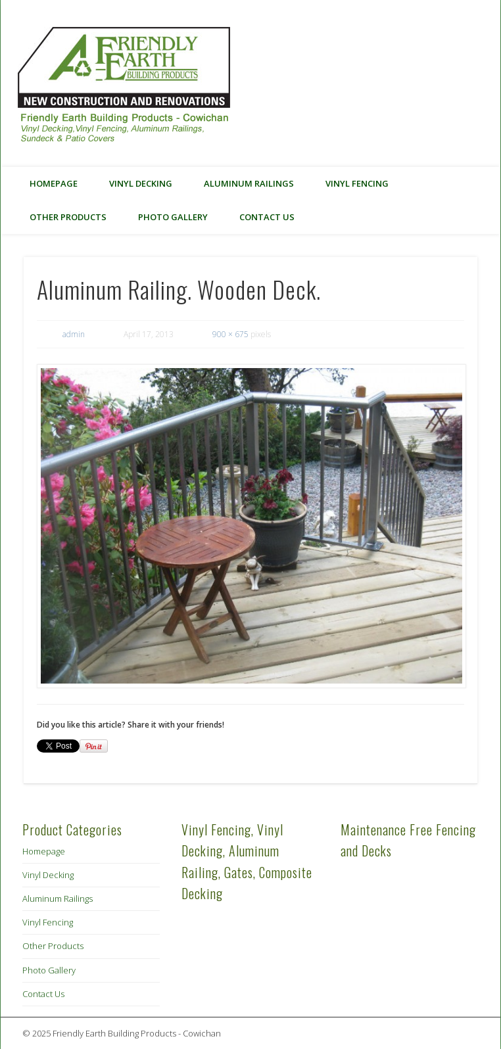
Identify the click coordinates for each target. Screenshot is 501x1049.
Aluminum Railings (249, 183)
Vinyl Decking (140, 183)
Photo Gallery (173, 217)
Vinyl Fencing (357, 183)
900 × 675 (230, 334)
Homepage (54, 183)
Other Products (68, 217)
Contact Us (267, 217)
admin (73, 334)
